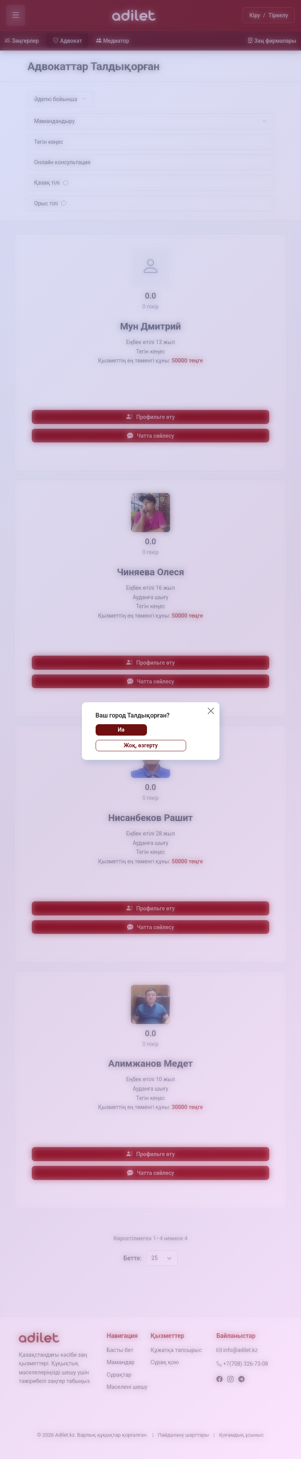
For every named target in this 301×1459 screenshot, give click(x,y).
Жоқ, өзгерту (140, 745)
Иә (121, 730)
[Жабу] (211, 711)
